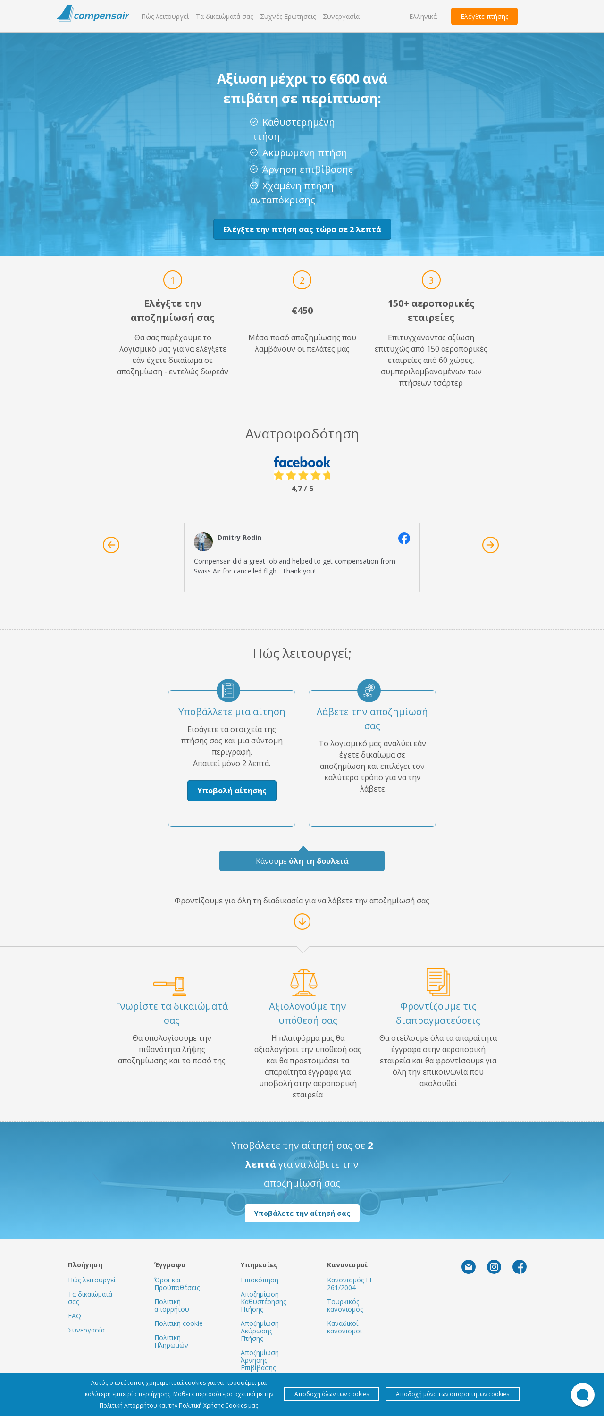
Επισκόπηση (259, 1279)
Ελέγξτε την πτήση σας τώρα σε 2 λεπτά (302, 229)
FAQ (74, 1315)
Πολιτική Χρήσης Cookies (213, 1405)
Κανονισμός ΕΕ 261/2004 (350, 1283)
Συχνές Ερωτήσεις (288, 16)
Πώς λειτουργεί (165, 16)
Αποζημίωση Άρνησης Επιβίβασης (260, 1360)
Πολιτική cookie (178, 1323)
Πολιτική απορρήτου (171, 1305)
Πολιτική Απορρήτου (128, 1405)
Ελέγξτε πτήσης (484, 16)
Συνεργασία (341, 16)
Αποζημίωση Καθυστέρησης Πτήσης (263, 1302)
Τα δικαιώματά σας (224, 16)
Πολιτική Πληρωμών (171, 1341)
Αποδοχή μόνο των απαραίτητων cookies (452, 1394)
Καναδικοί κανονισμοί (344, 1327)
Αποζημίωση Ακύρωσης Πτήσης (260, 1331)
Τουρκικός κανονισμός (345, 1305)
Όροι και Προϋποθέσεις (177, 1283)
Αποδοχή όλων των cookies (331, 1394)
